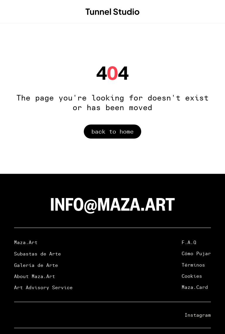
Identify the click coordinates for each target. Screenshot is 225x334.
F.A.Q (189, 242)
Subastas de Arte (37, 253)
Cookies (192, 276)
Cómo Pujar (196, 253)
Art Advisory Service (43, 287)
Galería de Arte (36, 265)
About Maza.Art (34, 276)
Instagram (198, 315)
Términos (193, 264)
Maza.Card (195, 287)
